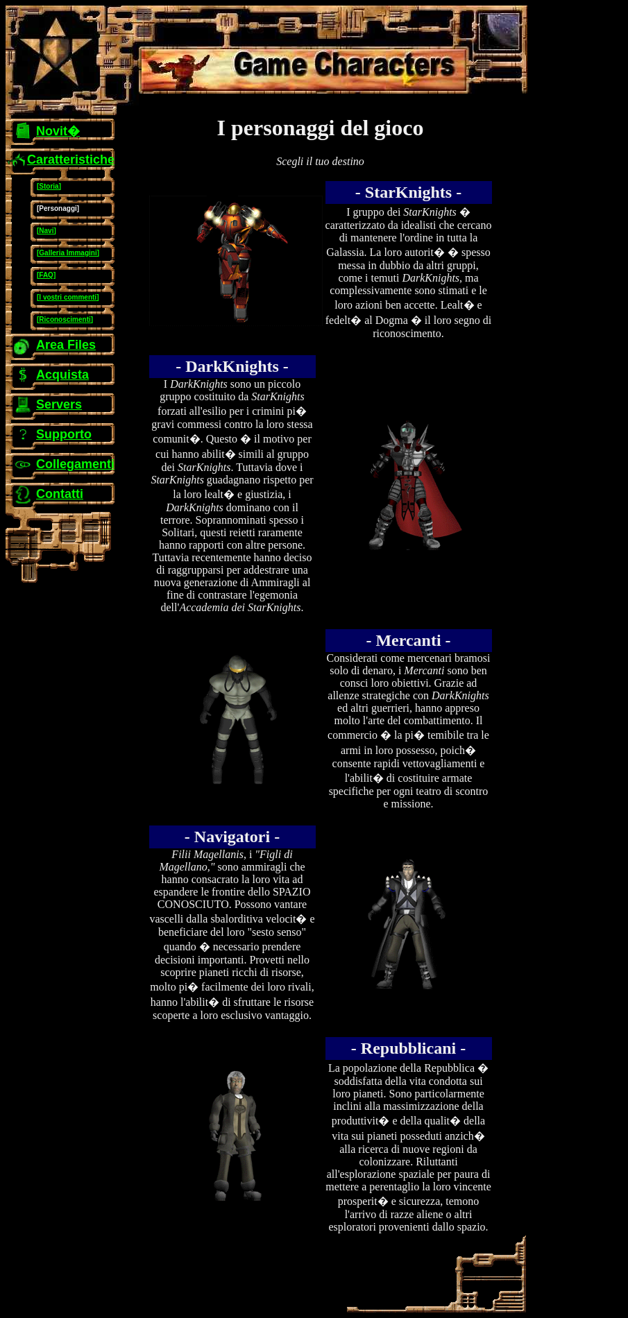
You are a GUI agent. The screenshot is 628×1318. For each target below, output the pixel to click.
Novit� (58, 131)
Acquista (62, 375)
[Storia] (49, 186)
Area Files (66, 345)
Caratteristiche (70, 159)
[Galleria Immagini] (68, 253)
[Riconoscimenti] (65, 319)
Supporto (64, 434)
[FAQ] (46, 275)
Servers (59, 404)
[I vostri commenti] (68, 297)
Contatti (59, 494)
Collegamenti (75, 464)
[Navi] (46, 230)
